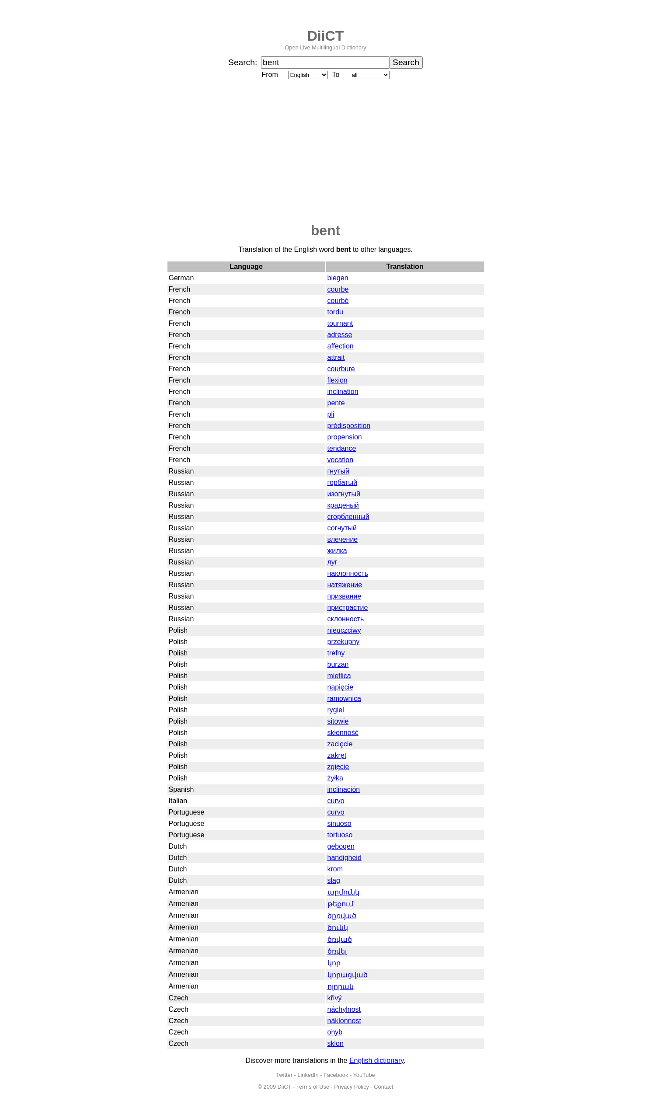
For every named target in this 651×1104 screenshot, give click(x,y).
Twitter (284, 1075)
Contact (383, 1086)
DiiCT (325, 36)
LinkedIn (307, 1075)
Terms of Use (312, 1086)
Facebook (336, 1075)
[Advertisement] (326, 152)
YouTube (364, 1075)
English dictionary (376, 1060)
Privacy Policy (351, 1086)
